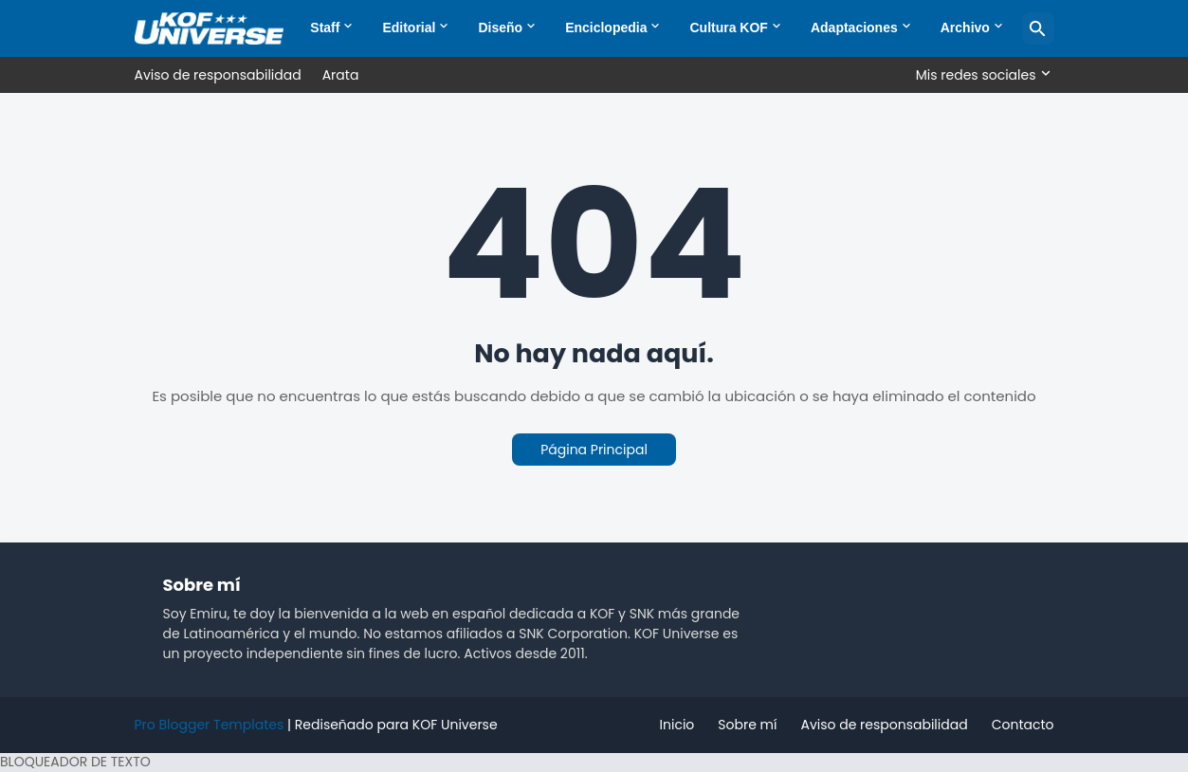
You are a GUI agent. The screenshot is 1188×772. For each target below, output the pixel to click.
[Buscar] (1038, 28)
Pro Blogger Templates (209, 724)
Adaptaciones (854, 27)
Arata (340, 74)
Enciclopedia (606, 27)
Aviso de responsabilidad (218, 74)
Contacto (1023, 724)
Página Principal (594, 449)
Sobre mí (747, 724)
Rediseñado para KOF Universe (396, 724)
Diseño (500, 27)
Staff (324, 27)
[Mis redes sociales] (980, 75)
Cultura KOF (728, 27)
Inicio (677, 724)
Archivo (965, 27)
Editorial (408, 27)
